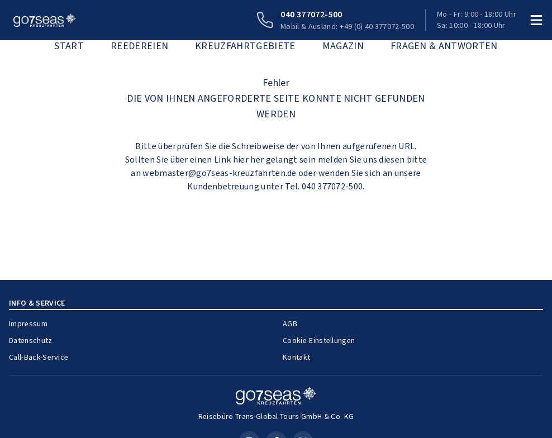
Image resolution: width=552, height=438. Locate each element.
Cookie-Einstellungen (319, 340)
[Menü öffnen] (536, 20)
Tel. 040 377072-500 (324, 186)
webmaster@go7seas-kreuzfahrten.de (219, 173)
